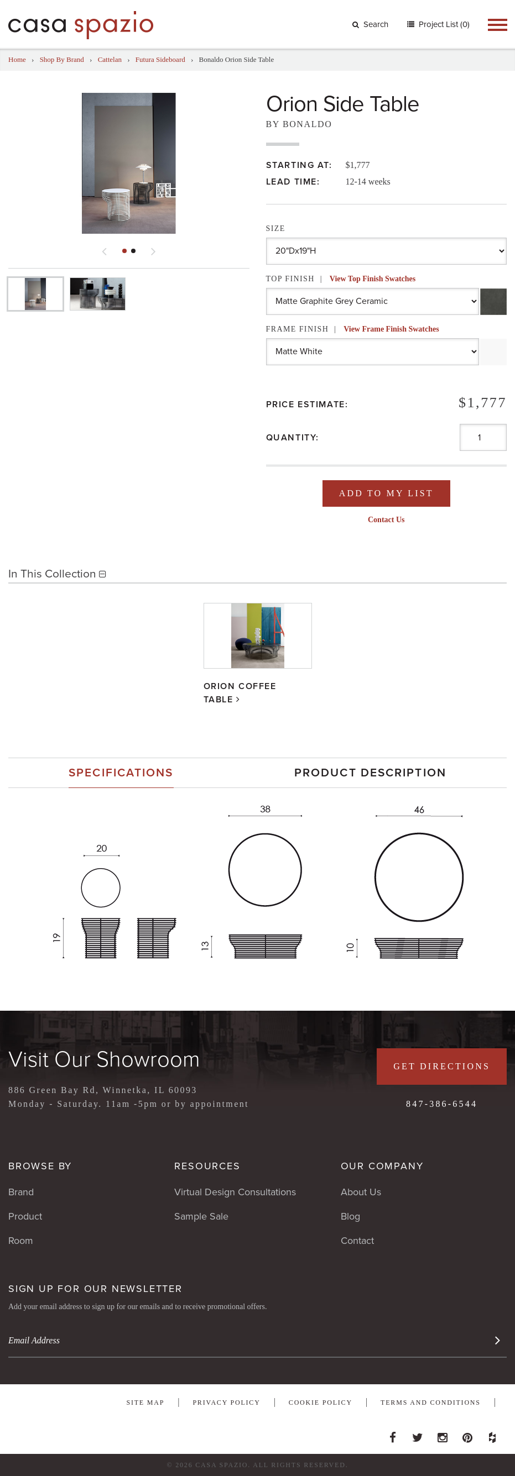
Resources (207, 1166)
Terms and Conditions (431, 1402)
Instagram (442, 1434)
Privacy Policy (226, 1402)
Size (275, 228)
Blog (350, 1216)
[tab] (121, 772)
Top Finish (341, 279)
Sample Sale (201, 1216)
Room (20, 1241)
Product (25, 1216)
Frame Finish (352, 329)
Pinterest (467, 1434)
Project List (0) (443, 24)
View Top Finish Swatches (372, 279)
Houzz (492, 1434)
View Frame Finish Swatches (391, 329)
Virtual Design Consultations (235, 1192)
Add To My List (386, 493)
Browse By (40, 1166)
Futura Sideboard (160, 59)
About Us (361, 1192)
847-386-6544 (441, 1104)
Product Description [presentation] (370, 773)
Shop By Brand (62, 59)
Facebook (392, 1434)
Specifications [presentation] (121, 773)
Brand (21, 1192)
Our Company (382, 1166)
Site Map (145, 1402)
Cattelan (110, 59)
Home (17, 59)
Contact (357, 1241)
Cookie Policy (320, 1402)
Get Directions (441, 1066)
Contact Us (386, 520)
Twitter (417, 1434)
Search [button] (370, 24)
